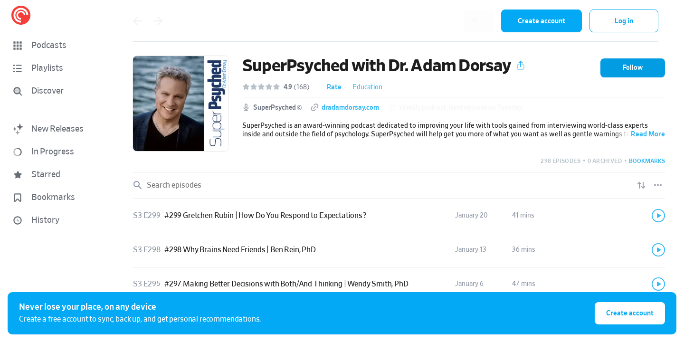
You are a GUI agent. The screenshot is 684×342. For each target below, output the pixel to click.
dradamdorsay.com (350, 107)
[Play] (658, 215)
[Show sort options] (641, 185)
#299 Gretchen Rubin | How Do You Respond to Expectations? (265, 215)
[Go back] (137, 21)
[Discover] (55, 91)
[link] (399, 216)
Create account (541, 21)
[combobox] (432, 21)
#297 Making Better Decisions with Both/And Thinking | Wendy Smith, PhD (286, 284)
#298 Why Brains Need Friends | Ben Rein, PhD (240, 250)
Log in (624, 21)
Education (367, 87)
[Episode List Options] (658, 185)
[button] (57, 45)
